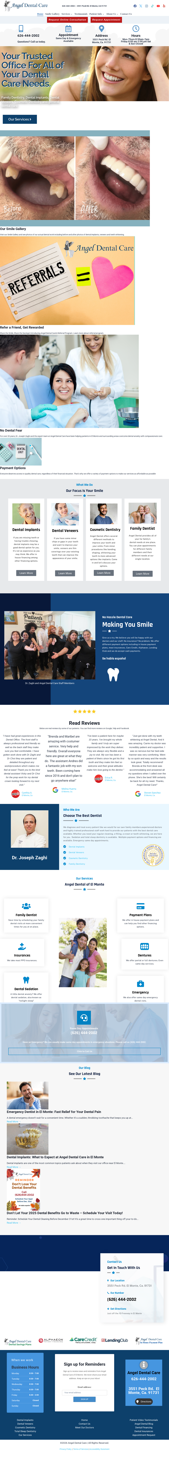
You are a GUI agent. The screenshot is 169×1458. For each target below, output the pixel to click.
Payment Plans (140, 915)
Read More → (14, 1121)
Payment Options (13, 468)
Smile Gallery (52, 14)
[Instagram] (147, 6)
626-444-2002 (28, 36)
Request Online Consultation (67, 19)
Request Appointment (106, 19)
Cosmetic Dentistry (25, 1427)
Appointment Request (143, 1435)
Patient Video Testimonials (144, 1420)
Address (101, 36)
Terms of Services (80, 1449)
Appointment (68, 35)
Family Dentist (26, 915)
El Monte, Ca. (67, 792)
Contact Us (126, 14)
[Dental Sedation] (26, 980)
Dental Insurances (143, 1431)
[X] (141, 6)
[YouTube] (158, 6)
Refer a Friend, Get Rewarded (22, 327)
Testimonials (80, 14)
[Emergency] (140, 983)
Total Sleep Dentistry (25, 1431)
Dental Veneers (25, 1423)
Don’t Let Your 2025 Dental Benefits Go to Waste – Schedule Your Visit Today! (65, 1213)
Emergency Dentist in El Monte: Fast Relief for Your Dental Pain (54, 1112)
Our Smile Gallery (13, 229)
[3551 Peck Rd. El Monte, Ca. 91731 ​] (52, 1288)
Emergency (140, 992)
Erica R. (109, 777)
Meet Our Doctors (84, 1427)
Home (40, 14)
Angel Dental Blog (144, 1423)
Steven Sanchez (152, 792)
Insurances (22, 955)
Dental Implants (25, 1420)
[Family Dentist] (26, 906)
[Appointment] (68, 28)
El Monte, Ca (27, 795)
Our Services (25, 1435)
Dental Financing (143, 1427)
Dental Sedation (26, 989)
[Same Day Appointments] (84, 1018)
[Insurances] (22, 946)
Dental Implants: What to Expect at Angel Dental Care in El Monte (55, 1157)
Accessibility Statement (99, 1449)
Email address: (84, 1387)
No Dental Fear (11, 430)
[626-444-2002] (20, 28)
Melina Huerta (69, 788)
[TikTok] (152, 6)
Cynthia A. (27, 792)
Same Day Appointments (84, 1028)
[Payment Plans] (140, 906)
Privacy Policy (66, 1449)
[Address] (101, 28)
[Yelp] (164, 6)
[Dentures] (144, 946)
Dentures (144, 955)
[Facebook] (135, 6)
